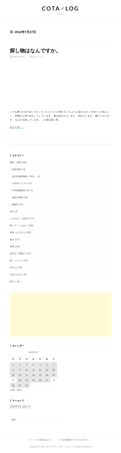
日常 (12, 267)
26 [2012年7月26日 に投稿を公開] (40, 380)
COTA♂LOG (60, 8)
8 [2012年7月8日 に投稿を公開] (13, 369)
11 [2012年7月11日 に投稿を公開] (33, 369)
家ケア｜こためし (18, 225)
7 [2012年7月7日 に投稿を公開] (53, 364)
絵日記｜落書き (17, 253)
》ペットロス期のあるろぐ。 (41, 440)
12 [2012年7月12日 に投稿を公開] (40, 369)
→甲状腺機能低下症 (20, 190)
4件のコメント (36, 57)
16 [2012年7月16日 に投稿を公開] (20, 375)
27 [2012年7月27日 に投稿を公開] (47, 380)
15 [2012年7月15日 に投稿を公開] (13, 375)
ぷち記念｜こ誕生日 (20, 218)
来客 (12, 246)
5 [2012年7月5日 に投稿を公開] (40, 364)
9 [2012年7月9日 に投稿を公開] (19, 369)
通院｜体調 (15, 162)
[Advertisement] (60, 86)
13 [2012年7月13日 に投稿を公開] (47, 369)
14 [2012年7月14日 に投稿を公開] (53, 369)
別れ (12, 211)
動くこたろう (16, 260)
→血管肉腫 (15, 169)
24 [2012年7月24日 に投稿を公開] (27, 380)
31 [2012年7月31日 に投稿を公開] (27, 385)
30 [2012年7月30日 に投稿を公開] (20, 385)
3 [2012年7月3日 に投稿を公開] (26, 364)
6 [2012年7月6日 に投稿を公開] (46, 364)
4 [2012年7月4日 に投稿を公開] (33, 364)
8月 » (19, 389)
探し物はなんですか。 (35, 50)
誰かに (13, 281)
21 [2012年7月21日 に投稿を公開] (53, 375)
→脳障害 (14, 204)
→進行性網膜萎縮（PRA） (23, 176)
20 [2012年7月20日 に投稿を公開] (47, 375)
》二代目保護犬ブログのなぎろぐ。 (74, 440)
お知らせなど (16, 274)
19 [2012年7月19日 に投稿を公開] (40, 375)
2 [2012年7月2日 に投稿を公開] (19, 364)
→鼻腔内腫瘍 (16, 197)
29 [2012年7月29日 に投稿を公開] (13, 385)
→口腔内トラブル (18, 183)
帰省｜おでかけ (17, 232)
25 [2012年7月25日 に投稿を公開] (33, 380)
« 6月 (12, 389)
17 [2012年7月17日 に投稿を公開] (27, 375)
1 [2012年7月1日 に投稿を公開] (13, 364)
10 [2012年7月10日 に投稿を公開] (27, 369)
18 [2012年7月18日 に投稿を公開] (33, 375)
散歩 (12, 239)
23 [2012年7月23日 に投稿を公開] (20, 380)
